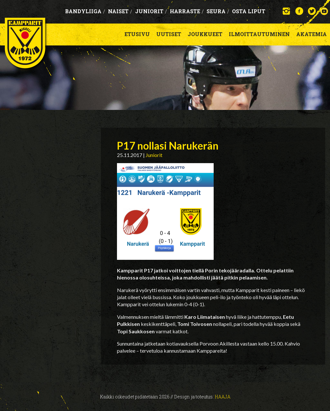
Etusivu (137, 34)
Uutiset (168, 34)
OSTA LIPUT (248, 11)
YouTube (324, 11)
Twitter (312, 11)
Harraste (187, 11)
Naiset (120, 11)
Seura (218, 11)
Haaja (222, 397)
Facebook (299, 11)
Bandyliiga (85, 11)
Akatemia (311, 34)
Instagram (287, 11)
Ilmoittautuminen (259, 34)
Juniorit (151, 11)
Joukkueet (205, 34)
